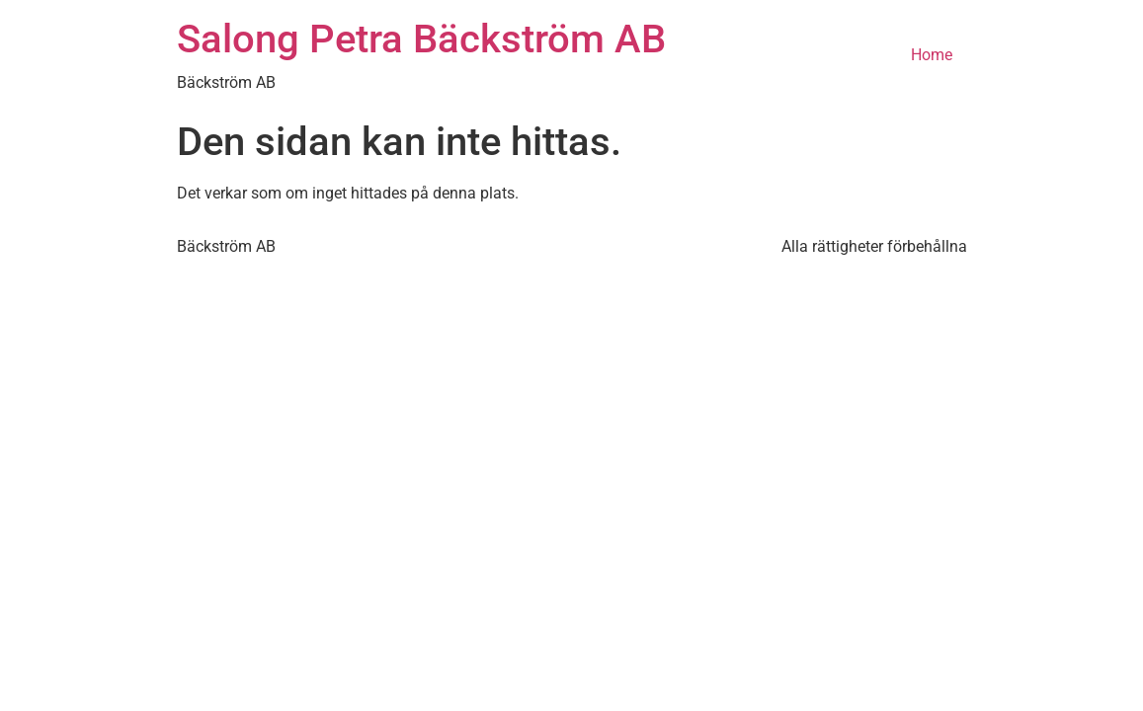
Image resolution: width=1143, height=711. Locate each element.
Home (931, 54)
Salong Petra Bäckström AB (421, 39)
